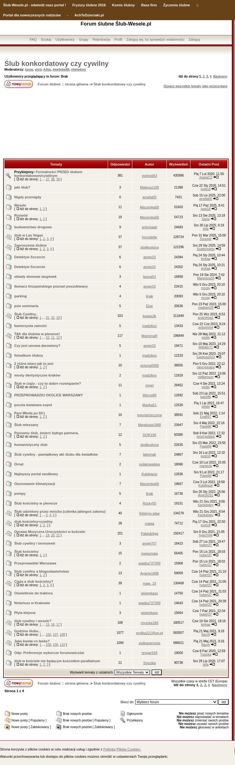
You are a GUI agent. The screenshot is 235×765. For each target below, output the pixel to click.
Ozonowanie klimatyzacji (34, 484)
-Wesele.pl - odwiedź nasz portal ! (38, 5)
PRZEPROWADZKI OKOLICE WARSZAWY (48, 395)
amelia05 (149, 197)
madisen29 (206, 307)
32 (53, 317)
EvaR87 (205, 416)
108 (62, 634)
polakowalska (149, 464)
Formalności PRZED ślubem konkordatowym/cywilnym (48, 174)
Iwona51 (149, 276)
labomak (149, 454)
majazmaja (149, 553)
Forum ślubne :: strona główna (63, 84)
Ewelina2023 (205, 357)
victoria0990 (149, 365)
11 (53, 337)
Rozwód (20, 215)
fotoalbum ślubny (28, 355)
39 (58, 179)
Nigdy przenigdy (27, 197)
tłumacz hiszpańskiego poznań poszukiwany (51, 286)
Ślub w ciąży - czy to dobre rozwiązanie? (47, 383)
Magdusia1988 (149, 425)
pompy (20, 493)
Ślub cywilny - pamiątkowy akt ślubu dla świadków (56, 454)
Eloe (149, 306)
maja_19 (149, 583)
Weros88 (149, 395)
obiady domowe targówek (35, 276)
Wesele (20, 205)
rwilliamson (205, 377)
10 (47, 337)
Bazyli (206, 634)
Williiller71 (206, 347)
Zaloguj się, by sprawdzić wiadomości (155, 39)
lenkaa (205, 258)
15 (47, 624)
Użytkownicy (65, 39)
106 (48, 634)
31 (47, 317)
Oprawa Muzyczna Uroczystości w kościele (49, 532)
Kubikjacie (149, 474)
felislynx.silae (149, 513)
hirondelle (149, 237)
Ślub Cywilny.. (26, 314)
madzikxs (149, 326)
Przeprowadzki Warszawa (35, 563)
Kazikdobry (205, 505)
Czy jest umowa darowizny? (37, 345)
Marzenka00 (149, 207)
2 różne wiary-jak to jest (33, 363)
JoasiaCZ (205, 177)
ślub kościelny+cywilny (33, 521)
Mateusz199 (149, 187)
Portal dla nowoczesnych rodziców (32, 15)
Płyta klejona (24, 613)
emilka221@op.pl (149, 633)
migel (149, 385)
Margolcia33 (205, 278)
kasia (29, 69)
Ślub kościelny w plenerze (35, 503)
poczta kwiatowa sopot (33, 405)
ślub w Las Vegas (28, 235)
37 (47, 179)
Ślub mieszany (26, 425)
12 (58, 337)
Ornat (18, 464)
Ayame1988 (149, 573)
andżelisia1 (206, 317)
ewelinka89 (60, 69)
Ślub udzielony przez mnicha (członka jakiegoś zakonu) (59, 511)
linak (149, 296)
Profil (118, 39)
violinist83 (149, 176)
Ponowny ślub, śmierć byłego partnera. (46, 433)
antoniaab (149, 227)
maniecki (205, 466)
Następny (220, 76)
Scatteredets (205, 249)
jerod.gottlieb (205, 436)
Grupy (83, 39)
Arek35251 (205, 495)
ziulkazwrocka (149, 643)
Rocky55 (149, 503)
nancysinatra (206, 367)
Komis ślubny (123, 5)
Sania (206, 219)
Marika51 (149, 405)
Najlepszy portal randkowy (36, 474)
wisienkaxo (149, 593)
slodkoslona (149, 247)
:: (197, 5)
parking (20, 296)
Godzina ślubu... (27, 631)
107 (55, 634)
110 (62, 644)
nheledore (78, 69)
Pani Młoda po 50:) (29, 413)
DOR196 (149, 435)
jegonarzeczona (149, 415)
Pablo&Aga (149, 533)
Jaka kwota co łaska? (32, 641)
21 (58, 535)
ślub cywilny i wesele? (32, 621)
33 (58, 317)
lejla (205, 229)
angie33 (149, 257)
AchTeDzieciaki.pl (89, 15)
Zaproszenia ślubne (30, 245)
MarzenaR (150, 336)
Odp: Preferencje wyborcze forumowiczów (49, 653)
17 (58, 624)
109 (55, 644)
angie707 (149, 543)
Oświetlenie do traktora (33, 593)
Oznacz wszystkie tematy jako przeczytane (195, 86)
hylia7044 (206, 535)
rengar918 (149, 653)
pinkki (206, 337)
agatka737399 (149, 563)
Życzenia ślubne (176, 5)
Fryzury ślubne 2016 (89, 5)
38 (53, 179)
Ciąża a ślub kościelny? (33, 581)
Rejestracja (101, 39)
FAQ (33, 39)
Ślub (7, 5)
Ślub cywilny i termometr (34, 543)
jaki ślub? (22, 187)
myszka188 (149, 623)
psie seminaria (26, 306)
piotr (38, 69)
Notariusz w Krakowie (32, 603)
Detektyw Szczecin (29, 257)
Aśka (47, 69)
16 (53, 624)
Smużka (149, 663)
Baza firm (149, 5)
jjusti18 (206, 189)
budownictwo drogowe (33, 227)
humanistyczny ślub (30, 445)
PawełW (206, 426)
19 (47, 535)
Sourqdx (206, 239)
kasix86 (205, 397)
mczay (205, 288)
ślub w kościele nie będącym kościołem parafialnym (57, 661)
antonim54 (205, 327)
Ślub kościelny (26, 551)
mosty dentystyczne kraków (37, 375)
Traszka (205, 654)
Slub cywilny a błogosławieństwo (41, 571)
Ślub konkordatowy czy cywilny (56, 63)
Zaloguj (194, 39)
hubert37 (205, 545)
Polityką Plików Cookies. (122, 749)
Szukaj (46, 39)
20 (53, 535)
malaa (149, 523)
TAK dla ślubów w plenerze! (37, 334)
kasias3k (149, 316)
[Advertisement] (116, 123)
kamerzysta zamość (30, 326)
